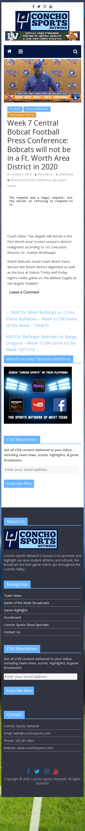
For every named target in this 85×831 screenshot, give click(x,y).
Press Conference (37, 109)
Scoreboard (12, 617)
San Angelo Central (22, 115)
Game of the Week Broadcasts (26, 603)
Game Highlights (16, 610)
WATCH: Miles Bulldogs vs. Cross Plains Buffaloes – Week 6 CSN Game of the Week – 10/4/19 (41, 318)
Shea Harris (45, 174)
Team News (13, 595)
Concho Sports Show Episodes (26, 625)
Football (15, 109)
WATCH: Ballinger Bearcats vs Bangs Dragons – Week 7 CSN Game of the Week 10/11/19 (41, 343)
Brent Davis (18, 180)
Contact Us (12, 632)
